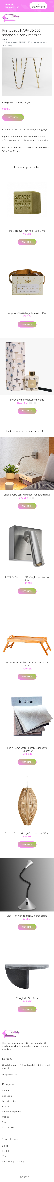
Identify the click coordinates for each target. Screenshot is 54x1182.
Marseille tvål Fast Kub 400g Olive (27, 230)
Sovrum (6, 1122)
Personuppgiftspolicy (13, 1161)
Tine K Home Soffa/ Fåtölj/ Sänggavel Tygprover (27, 749)
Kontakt (6, 1151)
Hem (4, 39)
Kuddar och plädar (11, 1111)
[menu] (48, 18)
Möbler (18, 102)
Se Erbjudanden (38, 5)
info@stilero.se (9, 1074)
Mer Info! (13, 117)
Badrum (6, 1090)
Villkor (5, 1156)
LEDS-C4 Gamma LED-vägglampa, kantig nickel (27, 579)
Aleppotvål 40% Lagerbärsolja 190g (27, 313)
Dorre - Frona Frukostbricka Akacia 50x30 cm (27, 664)
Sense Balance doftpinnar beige (27, 399)
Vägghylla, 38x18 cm (27, 998)
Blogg (5, 1145)
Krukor (5, 1106)
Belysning (7, 1096)
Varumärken (8, 1127)
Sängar (27, 102)
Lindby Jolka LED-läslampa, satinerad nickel (27, 494)
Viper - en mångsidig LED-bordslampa (27, 915)
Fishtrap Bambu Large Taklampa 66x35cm (27, 833)
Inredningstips (9, 1101)
